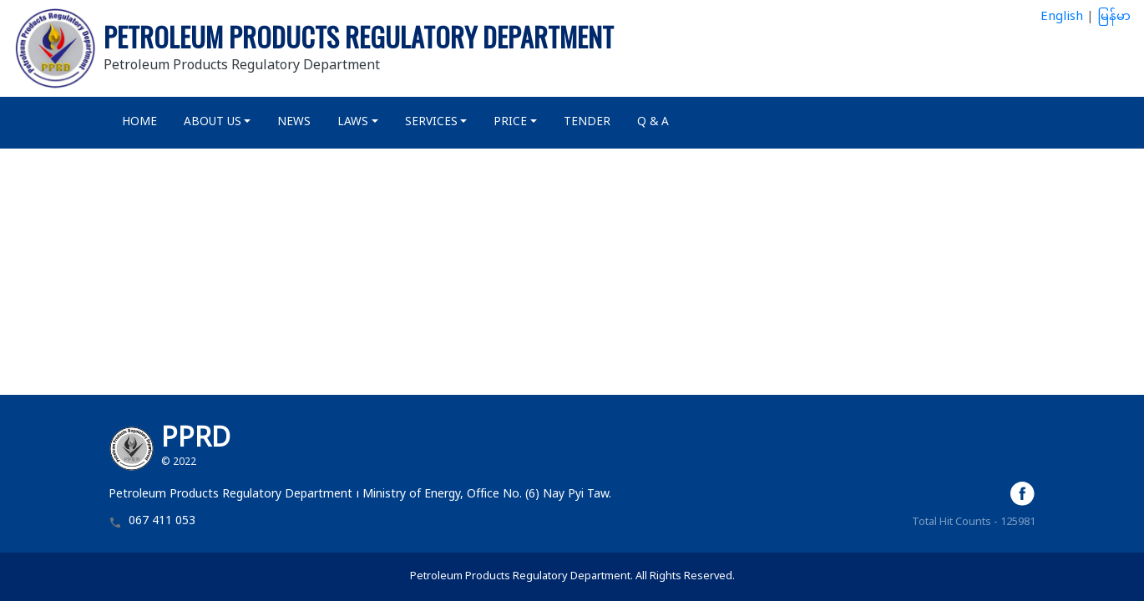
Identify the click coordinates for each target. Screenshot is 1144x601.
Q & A (653, 122)
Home (139, 122)
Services (431, 122)
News (294, 122)
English (1061, 17)
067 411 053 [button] (162, 522)
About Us (212, 122)
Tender (587, 122)
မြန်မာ (1114, 17)
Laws (352, 122)
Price (510, 122)
